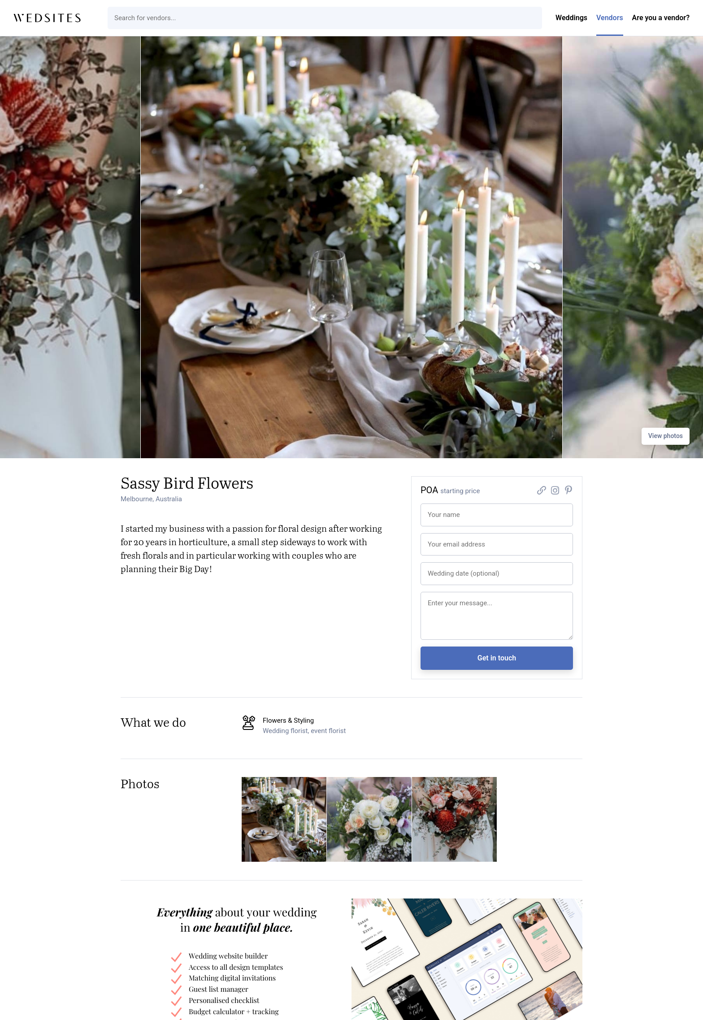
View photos (665, 435)
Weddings (571, 17)
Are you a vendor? (661, 17)
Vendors (609, 17)
